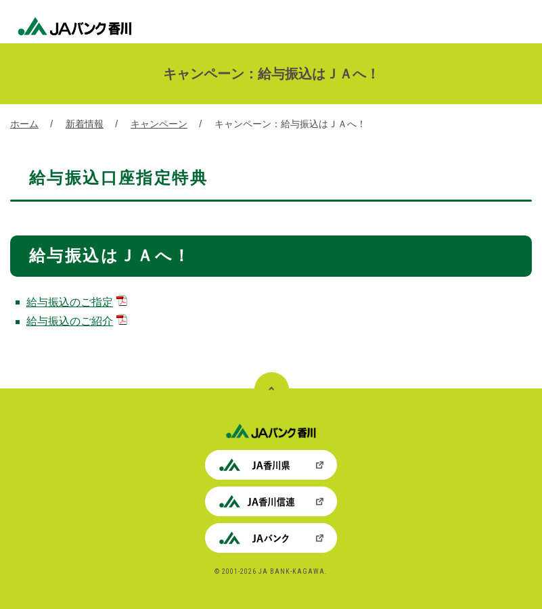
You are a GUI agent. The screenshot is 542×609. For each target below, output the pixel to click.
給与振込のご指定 (76, 302)
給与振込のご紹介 (76, 321)
